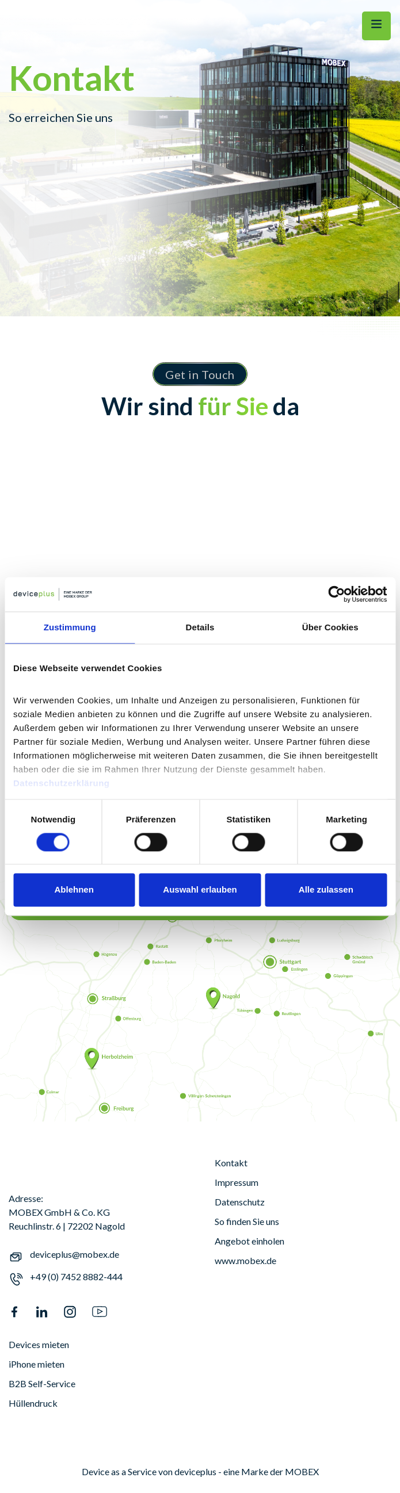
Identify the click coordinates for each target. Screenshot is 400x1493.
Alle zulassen (326, 890)
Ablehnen (74, 890)
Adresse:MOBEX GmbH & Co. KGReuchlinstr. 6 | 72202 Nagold (67, 1212)
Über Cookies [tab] (330, 627)
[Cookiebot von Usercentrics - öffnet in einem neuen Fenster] (336, 594)
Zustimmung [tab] (70, 627)
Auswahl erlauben (200, 890)
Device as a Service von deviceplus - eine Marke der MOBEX (200, 1471)
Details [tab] (200, 627)
